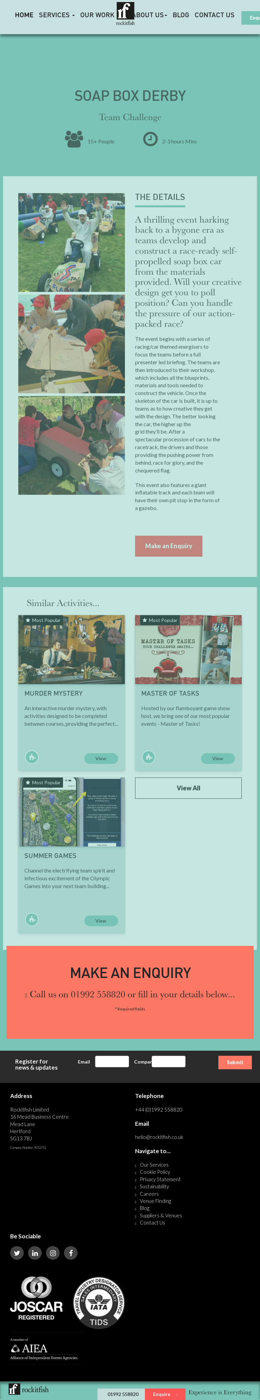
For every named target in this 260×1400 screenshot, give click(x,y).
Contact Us (215, 15)
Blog (181, 15)
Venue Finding (155, 1201)
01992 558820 (123, 1394)
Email (84, 1062)
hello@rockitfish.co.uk (159, 1137)
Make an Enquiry (168, 560)
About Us (149, 15)
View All (188, 802)
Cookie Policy (155, 1172)
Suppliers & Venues (161, 1215)
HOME (24, 15)
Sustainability (154, 1186)
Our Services (154, 1165)
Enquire (165, 1394)
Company (144, 1062)
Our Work (97, 15)
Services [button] (57, 15)
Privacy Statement (160, 1179)
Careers (149, 1194)
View (100, 772)
